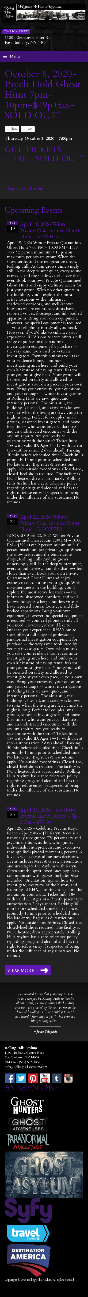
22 (12, 519)
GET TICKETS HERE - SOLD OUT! (44, 154)
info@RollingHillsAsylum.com (26, 1067)
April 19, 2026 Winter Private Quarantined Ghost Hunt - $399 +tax (50, 230)
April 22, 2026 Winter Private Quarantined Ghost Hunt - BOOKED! (50, 523)
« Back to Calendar (24, 189)
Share (12, 129)
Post (27, 129)
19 (12, 226)
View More (20, 971)
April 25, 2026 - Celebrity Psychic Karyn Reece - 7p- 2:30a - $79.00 (49, 816)
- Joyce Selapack (45, 1031)
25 (12, 812)
